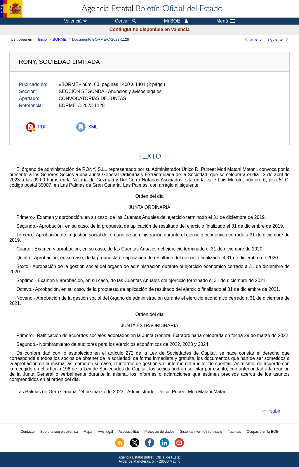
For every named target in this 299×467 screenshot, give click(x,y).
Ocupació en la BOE (263, 432)
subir (275, 410)
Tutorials (234, 432)
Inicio (42, 39)
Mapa (88, 432)
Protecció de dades (159, 432)
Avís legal (105, 432)
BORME (59, 39)
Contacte (28, 432)
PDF (42, 126)
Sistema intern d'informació (201, 432)
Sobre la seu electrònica (59, 432)
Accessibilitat (129, 432)
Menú (225, 21)
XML (93, 126)
